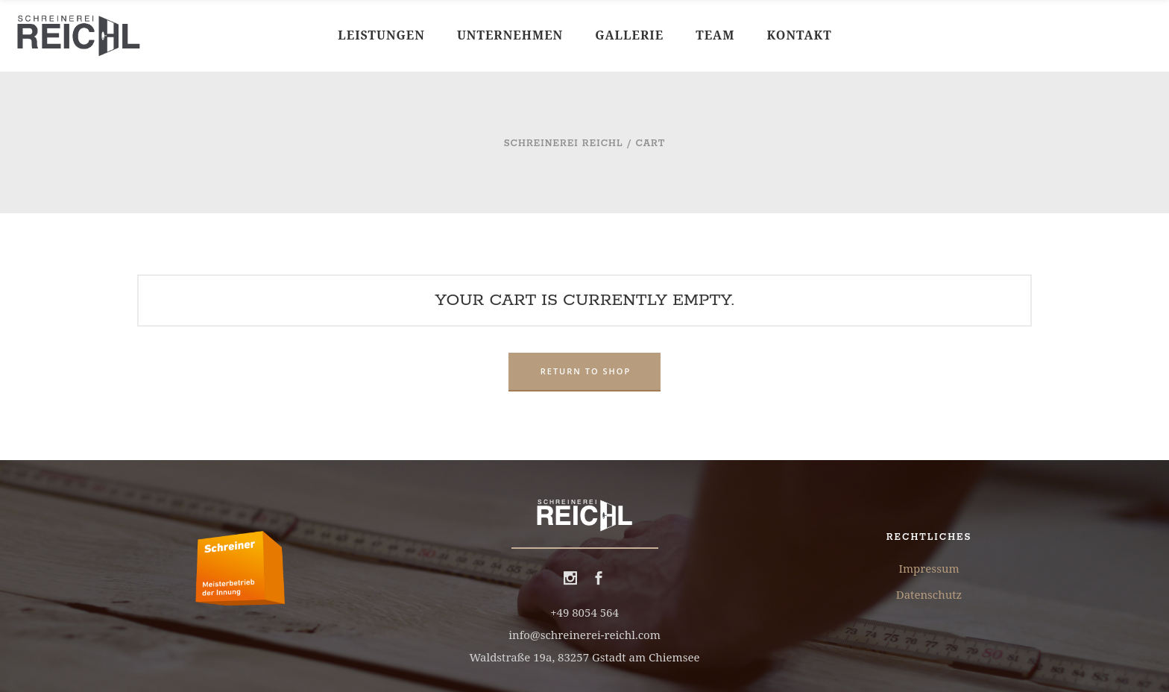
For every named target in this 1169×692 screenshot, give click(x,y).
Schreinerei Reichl (563, 143)
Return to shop (586, 371)
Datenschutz (929, 594)
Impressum (928, 568)
